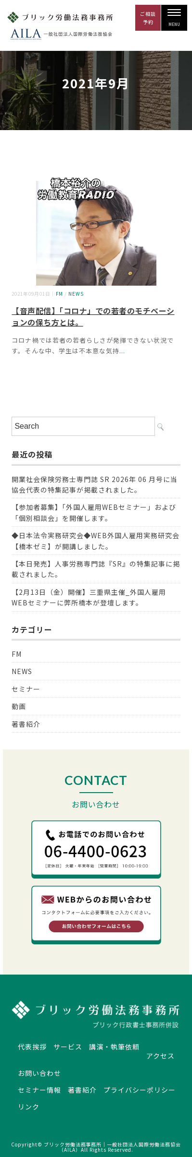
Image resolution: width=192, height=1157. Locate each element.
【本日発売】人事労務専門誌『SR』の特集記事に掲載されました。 (96, 569)
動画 (19, 706)
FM (59, 293)
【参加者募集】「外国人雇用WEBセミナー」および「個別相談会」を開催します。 (94, 512)
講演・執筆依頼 (114, 1046)
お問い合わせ (39, 1073)
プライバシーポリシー (139, 1090)
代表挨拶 (32, 1046)
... (122, 350)
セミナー (26, 689)
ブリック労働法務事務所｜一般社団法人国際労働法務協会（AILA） (112, 1147)
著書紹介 (26, 724)
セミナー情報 (39, 1090)
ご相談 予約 (148, 17)
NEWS (76, 293)
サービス (67, 1046)
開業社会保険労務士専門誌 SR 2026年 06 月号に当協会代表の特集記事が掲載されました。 (94, 484)
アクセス (160, 1056)
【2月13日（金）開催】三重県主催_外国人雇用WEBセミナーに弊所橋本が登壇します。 (89, 597)
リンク (28, 1106)
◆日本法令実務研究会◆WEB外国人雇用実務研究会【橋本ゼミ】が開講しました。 (95, 540)
